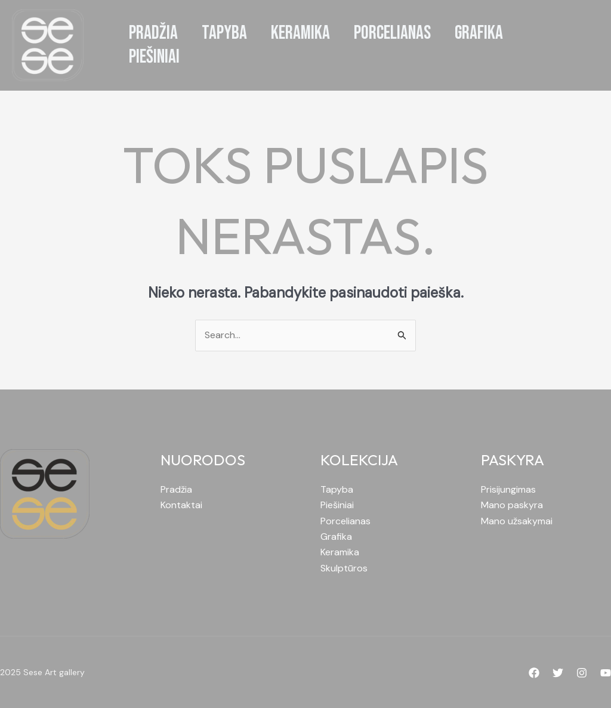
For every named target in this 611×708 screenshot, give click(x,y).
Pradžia (176, 489)
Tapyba (336, 489)
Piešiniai (337, 505)
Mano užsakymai (517, 521)
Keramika (339, 552)
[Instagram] (581, 672)
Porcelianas (345, 521)
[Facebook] (534, 672)
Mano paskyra (512, 505)
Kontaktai (181, 505)
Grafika (336, 536)
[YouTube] (605, 672)
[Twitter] (558, 672)
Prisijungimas (508, 489)
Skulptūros (344, 568)
